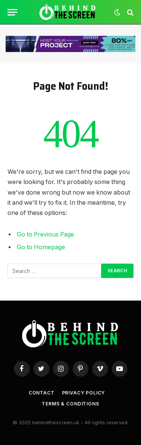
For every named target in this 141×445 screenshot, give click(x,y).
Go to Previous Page (45, 234)
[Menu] (12, 12)
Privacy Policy (83, 393)
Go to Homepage (41, 247)
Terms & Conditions (70, 404)
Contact (42, 393)
